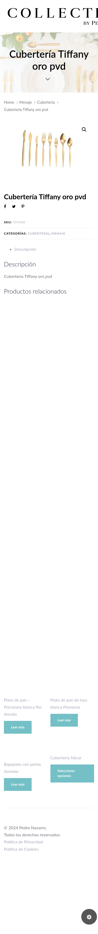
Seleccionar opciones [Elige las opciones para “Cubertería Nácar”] (66, 773)
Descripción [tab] (25, 249)
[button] (84, 130)
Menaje (25, 102)
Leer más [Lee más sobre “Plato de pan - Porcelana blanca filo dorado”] (17, 727)
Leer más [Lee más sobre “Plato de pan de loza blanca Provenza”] (64, 720)
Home (9, 102)
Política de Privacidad (23, 841)
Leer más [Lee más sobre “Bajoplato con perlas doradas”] (17, 784)
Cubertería (46, 102)
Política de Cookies (21, 849)
